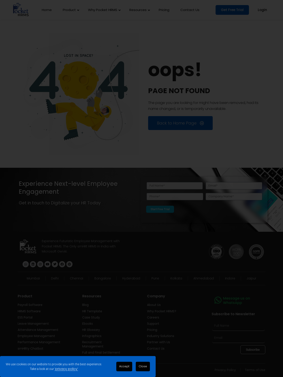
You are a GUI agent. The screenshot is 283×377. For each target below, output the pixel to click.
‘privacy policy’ (66, 369)
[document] (141, 188)
